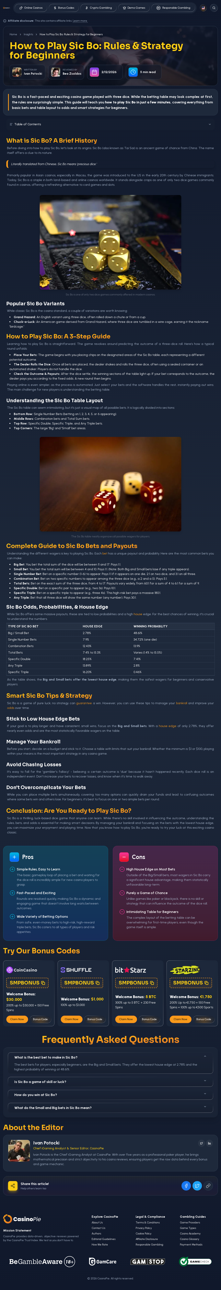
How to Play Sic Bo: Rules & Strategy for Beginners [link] (71, 34)
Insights (28, 34)
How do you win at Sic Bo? (110, 1094)
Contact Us (98, 1228)
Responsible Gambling (173, 8)
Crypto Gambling (98, 7)
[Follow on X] (201, 1143)
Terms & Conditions (148, 1222)
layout (51, 108)
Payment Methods (191, 1244)
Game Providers (190, 1222)
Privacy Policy (144, 1228)
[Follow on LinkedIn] (209, 1143)
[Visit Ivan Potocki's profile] (19, 1151)
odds (65, 108)
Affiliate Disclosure (147, 1239)
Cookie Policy (143, 1233)
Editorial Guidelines (103, 1239)
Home (13, 34)
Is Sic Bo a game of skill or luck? (110, 1081)
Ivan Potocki (46, 1143)
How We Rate (100, 1244)
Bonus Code (40, 1019)
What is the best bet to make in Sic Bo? (110, 1057)
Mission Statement (17, 1230)
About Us (97, 1222)
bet (104, 553)
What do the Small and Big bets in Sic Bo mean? (110, 1107)
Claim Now (17, 1019)
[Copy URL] (208, 1186)
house (138, 614)
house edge (168, 726)
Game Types (188, 1228)
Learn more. (80, 20)
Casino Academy (190, 1233)
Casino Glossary (189, 1239)
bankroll (181, 703)
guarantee (84, 703)
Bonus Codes (63, 7)
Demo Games (134, 7)
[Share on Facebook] (186, 1186)
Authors (96, 1233)
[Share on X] (197, 1186)
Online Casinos (30, 7)
